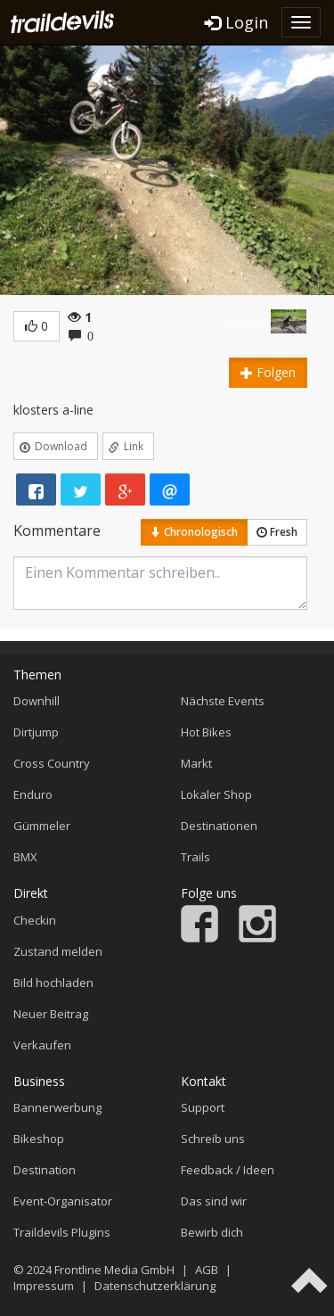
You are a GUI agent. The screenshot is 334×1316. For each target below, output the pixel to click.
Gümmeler (41, 826)
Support (202, 1107)
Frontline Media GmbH (114, 1270)
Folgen (268, 372)
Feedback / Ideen (227, 1170)
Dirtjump (36, 732)
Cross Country (51, 763)
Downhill (36, 701)
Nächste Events (223, 701)
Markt (196, 763)
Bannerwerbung (57, 1107)
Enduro (33, 794)
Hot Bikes (206, 732)
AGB (206, 1270)
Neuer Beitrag (50, 1014)
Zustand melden (57, 951)
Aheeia (245, 321)
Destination (44, 1170)
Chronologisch (194, 531)
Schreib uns (213, 1139)
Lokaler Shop (216, 794)
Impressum (43, 1286)
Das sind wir (214, 1201)
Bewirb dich (212, 1232)
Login (236, 22)
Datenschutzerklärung (155, 1286)
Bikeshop (38, 1139)
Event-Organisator (62, 1201)
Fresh (277, 531)
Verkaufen (42, 1045)
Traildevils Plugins (61, 1232)
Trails (195, 857)
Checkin (34, 920)
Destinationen (219, 826)
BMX (25, 857)
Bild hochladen (53, 983)
